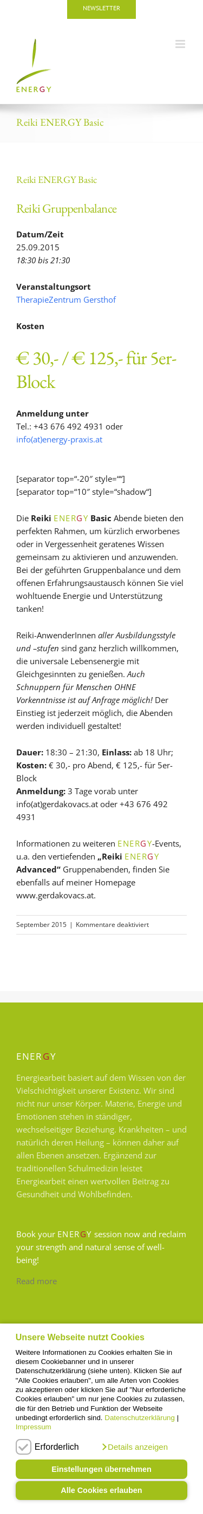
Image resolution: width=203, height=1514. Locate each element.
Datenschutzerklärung (139, 1418)
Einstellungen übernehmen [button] (101, 1469)
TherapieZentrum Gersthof (66, 299)
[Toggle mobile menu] (181, 44)
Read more (36, 1281)
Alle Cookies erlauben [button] (101, 1490)
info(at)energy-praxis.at (59, 439)
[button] (134, 1447)
